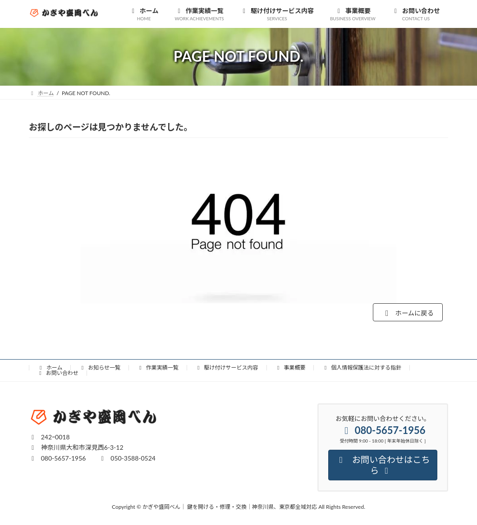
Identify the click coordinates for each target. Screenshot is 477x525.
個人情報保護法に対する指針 (361, 369)
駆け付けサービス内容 (226, 369)
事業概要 (290, 369)
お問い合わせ (57, 375)
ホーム (49, 369)
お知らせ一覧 (99, 369)
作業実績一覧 (158, 369)
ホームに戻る (404, 314)
